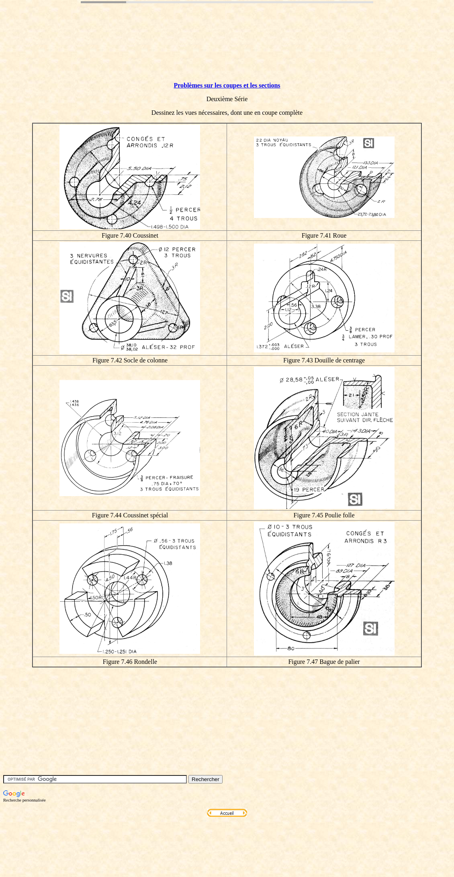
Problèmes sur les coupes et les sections (227, 85)
